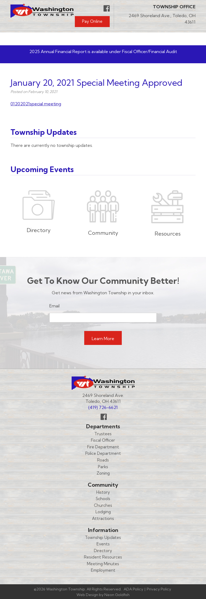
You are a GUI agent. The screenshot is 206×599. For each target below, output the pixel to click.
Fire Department (103, 446)
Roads (103, 460)
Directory (103, 550)
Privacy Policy (159, 589)
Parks (103, 466)
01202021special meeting (35, 103)
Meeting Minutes (103, 563)
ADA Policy (133, 589)
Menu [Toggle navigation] (179, 39)
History (103, 492)
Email (54, 305)
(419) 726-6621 (103, 407)
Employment (103, 570)
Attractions (103, 518)
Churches (103, 505)
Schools (103, 498)
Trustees (103, 433)
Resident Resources (103, 557)
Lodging (103, 511)
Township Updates (103, 537)
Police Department (103, 453)
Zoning (103, 473)
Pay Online (92, 21)
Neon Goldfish (117, 594)
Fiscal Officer (103, 440)
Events (103, 543)
